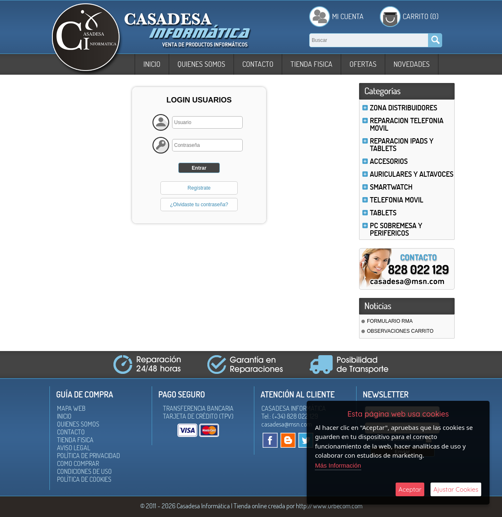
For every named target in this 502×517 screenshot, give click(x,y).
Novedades (412, 64)
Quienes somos (201, 64)
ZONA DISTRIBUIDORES (403, 107)
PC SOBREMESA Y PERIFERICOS (396, 229)
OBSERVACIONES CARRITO (400, 331)
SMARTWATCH (391, 187)
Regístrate (198, 188)
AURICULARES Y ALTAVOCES (411, 174)
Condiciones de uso (84, 471)
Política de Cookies (84, 479)
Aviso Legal (73, 448)
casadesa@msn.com (286, 424)
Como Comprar (78, 463)
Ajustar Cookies (455, 489)
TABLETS (383, 212)
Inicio (151, 64)
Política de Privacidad (88, 455)
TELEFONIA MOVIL (396, 200)
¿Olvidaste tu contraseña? (199, 204)
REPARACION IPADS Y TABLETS (401, 144)
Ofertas (362, 64)
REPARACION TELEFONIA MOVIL (406, 124)
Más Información (338, 465)
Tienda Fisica (311, 64)
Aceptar (410, 489)
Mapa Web (71, 408)
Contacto (257, 64)
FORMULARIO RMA (390, 321)
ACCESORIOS (389, 161)
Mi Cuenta (348, 16)
